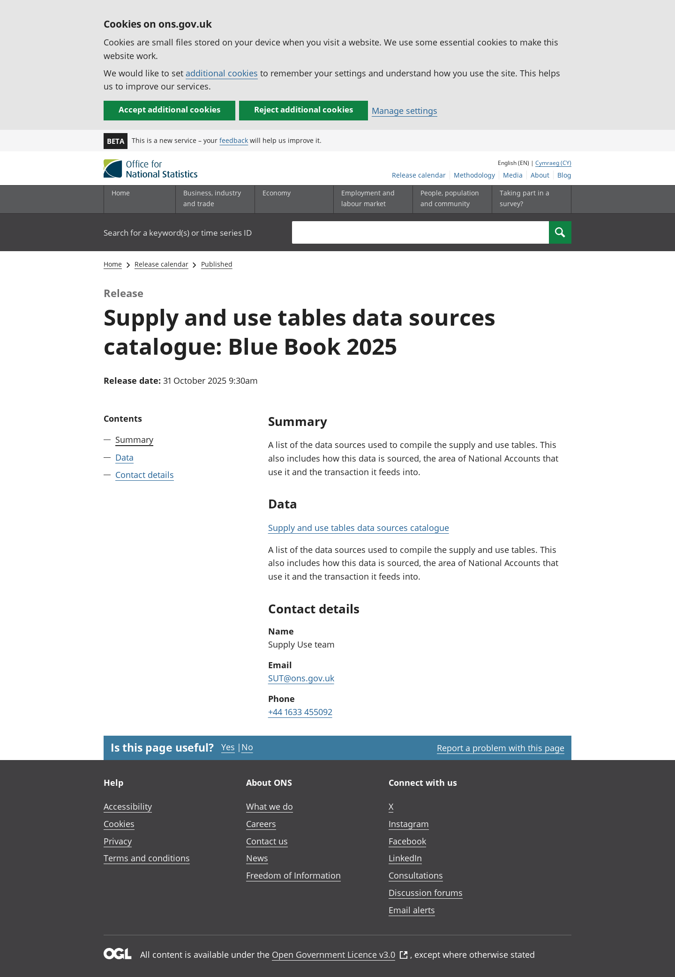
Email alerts (412, 910)
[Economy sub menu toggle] (292, 199)
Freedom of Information (293, 875)
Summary (134, 439)
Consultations (416, 875)
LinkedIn (405, 858)
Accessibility (128, 806)
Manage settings (404, 110)
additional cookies (222, 73)
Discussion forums (426, 892)
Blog (564, 175)
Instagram (409, 823)
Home (121, 192)
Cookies (119, 823)
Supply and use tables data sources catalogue (358, 527)
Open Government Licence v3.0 (340, 954)
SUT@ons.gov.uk (301, 678)
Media (513, 175)
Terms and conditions (147, 858)
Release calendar (419, 175)
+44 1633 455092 (300, 711)
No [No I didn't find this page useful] (247, 747)
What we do (269, 806)
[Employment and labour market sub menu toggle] (370, 199)
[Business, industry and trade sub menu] (212, 199)
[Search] (560, 232)
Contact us (267, 841)
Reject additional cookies (303, 109)
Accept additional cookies (169, 109)
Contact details (144, 474)
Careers (261, 823)
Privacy (118, 841)
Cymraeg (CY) (553, 163)
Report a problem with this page (500, 747)
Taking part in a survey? (524, 198)
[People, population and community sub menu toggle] (450, 199)
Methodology (474, 175)
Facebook (407, 841)
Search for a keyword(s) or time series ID (178, 232)
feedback (233, 140)
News (257, 858)
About (540, 175)
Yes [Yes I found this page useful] (228, 747)
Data (124, 457)
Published (216, 264)
